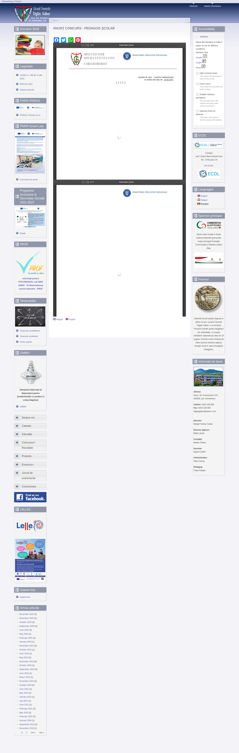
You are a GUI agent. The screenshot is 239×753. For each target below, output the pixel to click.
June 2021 (24, 705)
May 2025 (23, 634)
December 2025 (26, 614)
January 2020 (25, 720)
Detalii (23, 233)
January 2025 (25, 642)
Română (203, 204)
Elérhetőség (7, 1)
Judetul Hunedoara (212, 6)
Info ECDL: (209, 166)
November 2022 (26, 681)
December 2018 (26, 728)
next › (33, 733)
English (70, 319)
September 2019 (26, 724)
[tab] (30, 417)
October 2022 (25, 685)
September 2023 (26, 669)
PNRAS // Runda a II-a (30, 115)
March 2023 (24, 677)
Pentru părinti (26, 342)
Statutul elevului (27, 90)
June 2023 (24, 673)
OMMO (23, 407)
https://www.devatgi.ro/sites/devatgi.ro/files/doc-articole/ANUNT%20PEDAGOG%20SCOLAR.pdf (119, 111)
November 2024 (26, 646)
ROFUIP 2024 (26, 84)
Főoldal (17, 1)
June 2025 (24, 630)
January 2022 (25, 697)
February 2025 (26, 638)
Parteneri (194, 6)
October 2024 (25, 650)
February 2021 (26, 709)
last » (42, 733)
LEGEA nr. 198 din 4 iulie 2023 (31, 77)
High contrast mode (208, 73)
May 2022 (23, 693)
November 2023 (26, 661)
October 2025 (25, 622)
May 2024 (23, 657)
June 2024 (24, 653)
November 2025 (26, 618)
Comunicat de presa (29, 179)
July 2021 (23, 701)
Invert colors (205, 84)
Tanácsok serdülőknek (30, 331)
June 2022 (24, 689)
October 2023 (25, 665)
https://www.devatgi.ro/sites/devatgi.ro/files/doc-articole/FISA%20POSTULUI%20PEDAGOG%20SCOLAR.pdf (119, 248)
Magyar (58, 319)
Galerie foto (25, 597)
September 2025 (26, 626)
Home (55, 20)
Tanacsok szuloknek (29, 336)
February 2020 (26, 716)
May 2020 (23, 712)
